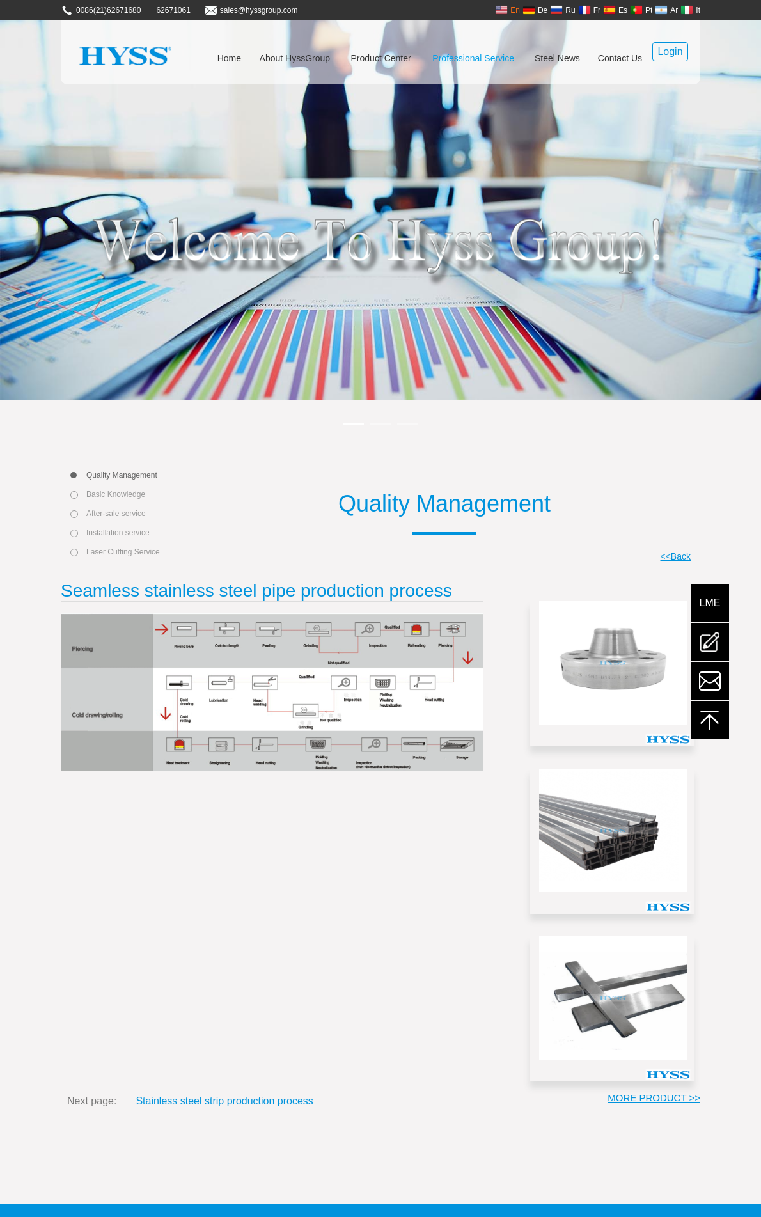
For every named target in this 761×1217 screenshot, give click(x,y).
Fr (589, 10)
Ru (562, 10)
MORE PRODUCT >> (654, 1097)
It (690, 10)
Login (669, 51)
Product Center (381, 58)
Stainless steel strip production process (224, 1100)
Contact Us (620, 58)
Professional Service (473, 58)
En (507, 10)
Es (615, 10)
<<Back (676, 556)
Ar (666, 10)
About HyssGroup (295, 58)
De (534, 10)
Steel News (557, 58)
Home (229, 58)
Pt (641, 10)
